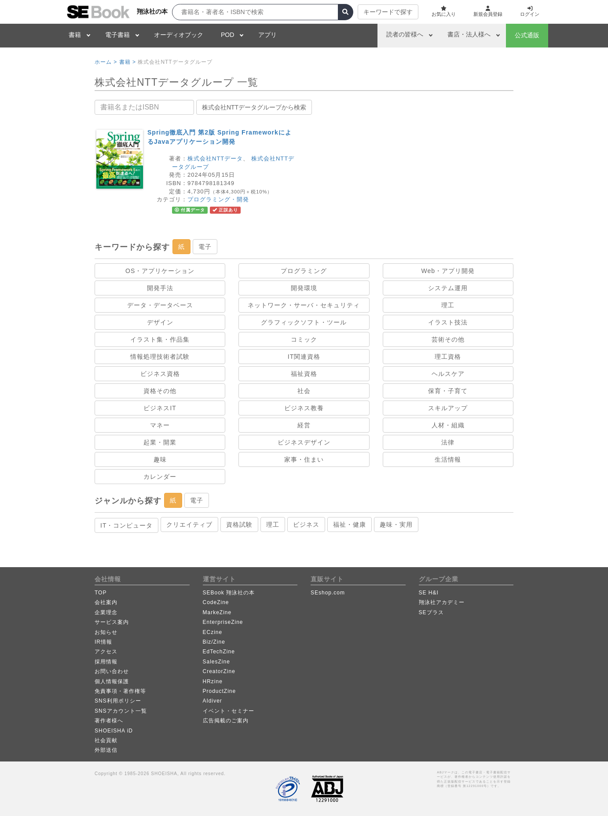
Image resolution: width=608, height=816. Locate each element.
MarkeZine (217, 612)
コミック (304, 339)
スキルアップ (448, 408)
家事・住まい (304, 459)
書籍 (75, 34)
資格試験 (239, 524)
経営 (304, 425)
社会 (304, 390)
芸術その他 (448, 339)
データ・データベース (160, 305)
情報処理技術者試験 (160, 356)
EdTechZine (219, 651)
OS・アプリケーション (159, 270)
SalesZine (216, 662)
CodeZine (216, 602)
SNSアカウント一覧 (121, 711)
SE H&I (429, 593)
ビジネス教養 (304, 408)
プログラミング (304, 270)
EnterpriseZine (223, 622)
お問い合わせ (112, 671)
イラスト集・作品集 (160, 339)
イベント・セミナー (228, 711)
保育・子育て (448, 390)
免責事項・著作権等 (120, 691)
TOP (100, 593)
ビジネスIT (159, 408)
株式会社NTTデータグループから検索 (254, 107)
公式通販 (527, 35)
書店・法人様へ (469, 34)
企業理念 (106, 612)
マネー (160, 425)
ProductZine (219, 691)
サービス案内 (112, 622)
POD (227, 34)
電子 (205, 246)
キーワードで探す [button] (381, 11)
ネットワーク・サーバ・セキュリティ (304, 305)
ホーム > (106, 62)
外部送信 (106, 750)
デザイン (160, 322)
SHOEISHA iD (114, 731)
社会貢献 (106, 740)
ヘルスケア (448, 373)
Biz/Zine (214, 642)
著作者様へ (109, 721)
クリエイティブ (189, 524)
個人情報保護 (112, 681)
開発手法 (160, 287)
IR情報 (103, 642)
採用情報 (106, 662)
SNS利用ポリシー (118, 701)
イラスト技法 (448, 322)
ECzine (213, 632)
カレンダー (159, 476)
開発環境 (304, 287)
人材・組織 (448, 425)
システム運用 (448, 287)
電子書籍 (117, 34)
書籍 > (127, 62)
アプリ (267, 34)
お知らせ (106, 632)
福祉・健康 (349, 524)
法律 (447, 442)
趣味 (160, 459)
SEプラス (431, 612)
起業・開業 (159, 442)
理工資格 (448, 356)
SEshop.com (328, 593)
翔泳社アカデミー (442, 602)
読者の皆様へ (404, 34)
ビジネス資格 (160, 373)
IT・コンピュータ (126, 525)
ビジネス (306, 524)
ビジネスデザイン (304, 442)
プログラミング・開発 (218, 199)
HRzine (213, 681)
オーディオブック (178, 34)
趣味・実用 (396, 524)
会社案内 (106, 602)
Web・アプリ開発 (448, 270)
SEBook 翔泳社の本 (229, 593)
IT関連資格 (304, 356)
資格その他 (159, 390)
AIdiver (212, 701)
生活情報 (448, 459)
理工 (447, 305)
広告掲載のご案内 (226, 721)
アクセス (106, 651)
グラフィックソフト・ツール (304, 322)
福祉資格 (304, 373)
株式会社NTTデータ (215, 158)
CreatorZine (219, 671)
